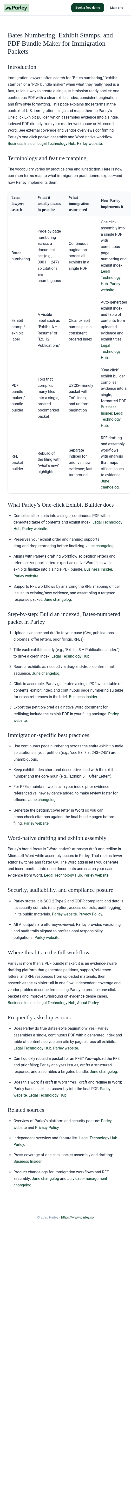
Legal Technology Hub (56, 143)
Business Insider (22, 143)
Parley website (89, 143)
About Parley (88, 1002)
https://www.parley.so (77, 1217)
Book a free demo (87, 7)
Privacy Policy (90, 914)
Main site (116, 7)
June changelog (99, 546)
